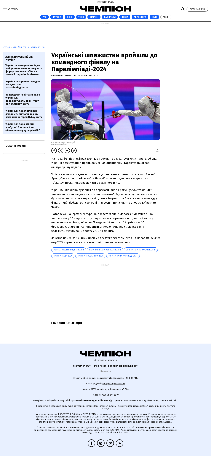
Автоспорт (140, 17)
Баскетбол (110, 17)
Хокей (125, 17)
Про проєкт (99, 366)
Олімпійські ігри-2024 (36, 47)
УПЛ (44, 17)
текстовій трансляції (103, 242)
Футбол (57, 17)
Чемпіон (6, 47)
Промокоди (105, 371)
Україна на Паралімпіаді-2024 (123, 256)
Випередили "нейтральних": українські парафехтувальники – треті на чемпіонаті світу (22, 99)
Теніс (81, 17)
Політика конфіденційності (123, 366)
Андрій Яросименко (62, 75)
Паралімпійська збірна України (105, 250)
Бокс (69, 17)
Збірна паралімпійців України (69, 250)
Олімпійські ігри (19, 47)
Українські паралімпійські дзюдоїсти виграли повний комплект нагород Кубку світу (23, 114)
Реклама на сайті (82, 366)
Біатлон (94, 17)
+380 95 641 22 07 (110, 395)
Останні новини (16, 145)
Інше (154, 17)
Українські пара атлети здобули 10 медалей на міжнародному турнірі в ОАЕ (22, 127)
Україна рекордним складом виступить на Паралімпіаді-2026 (22, 84)
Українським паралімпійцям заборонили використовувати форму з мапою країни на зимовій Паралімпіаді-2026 (23, 70)
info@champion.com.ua (113, 383)
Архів (165, 17)
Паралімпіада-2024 (63, 256)
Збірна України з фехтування (140, 250)
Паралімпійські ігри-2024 (90, 256)
